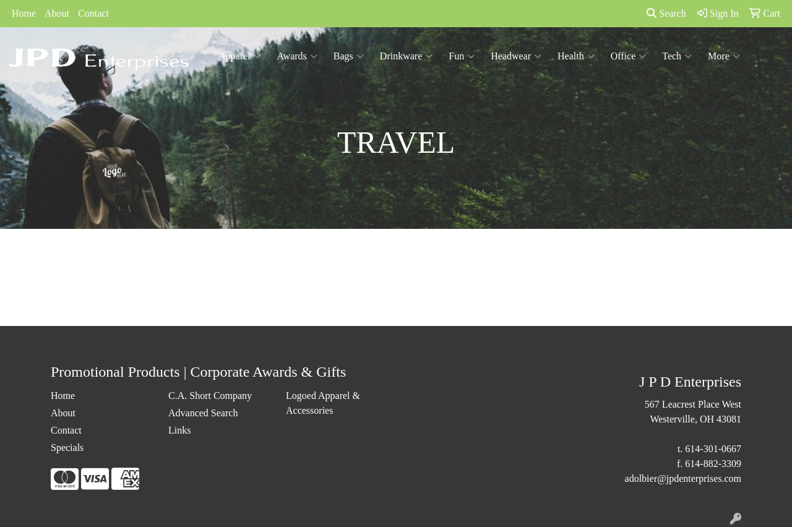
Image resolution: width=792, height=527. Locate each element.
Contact (93, 13)
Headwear (516, 56)
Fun (462, 56)
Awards (297, 56)
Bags (349, 56)
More (724, 56)
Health (576, 56)
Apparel (239, 56)
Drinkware (406, 56)
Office (629, 56)
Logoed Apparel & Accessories (323, 403)
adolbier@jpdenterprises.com (683, 478)
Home (24, 13)
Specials (67, 447)
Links (179, 430)
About (57, 13)
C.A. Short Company (210, 395)
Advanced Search (203, 413)
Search (666, 13)
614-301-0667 (713, 448)
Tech (677, 56)
